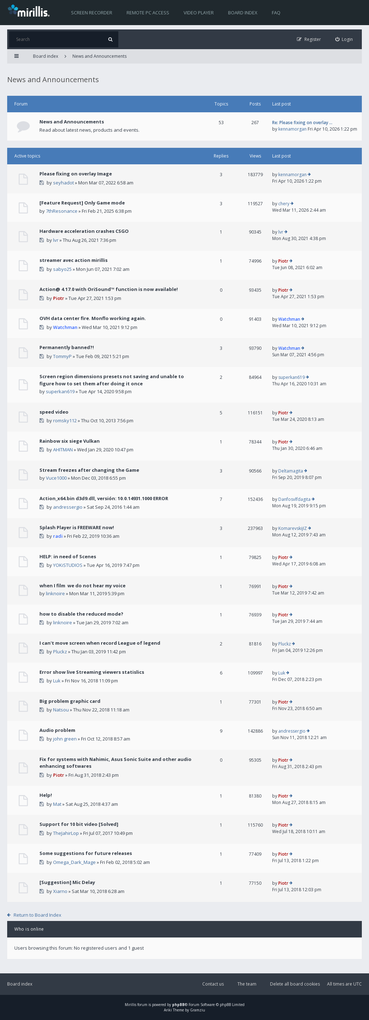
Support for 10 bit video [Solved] (78, 824)
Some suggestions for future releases (85, 853)
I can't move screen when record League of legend (99, 643)
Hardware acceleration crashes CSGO (84, 231)
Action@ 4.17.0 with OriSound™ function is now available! (108, 289)
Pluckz (60, 651)
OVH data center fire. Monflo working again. (92, 318)
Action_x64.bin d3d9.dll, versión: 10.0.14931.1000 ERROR (103, 498)
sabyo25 (62, 269)
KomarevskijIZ (292, 528)
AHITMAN (63, 449)
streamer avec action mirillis (73, 260)
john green (65, 738)
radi (58, 536)
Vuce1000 (56, 478)
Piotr (283, 261)
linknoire (55, 593)
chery (283, 204)
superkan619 (60, 391)
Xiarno (60, 891)
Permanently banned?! (66, 347)
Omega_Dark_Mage (74, 862)
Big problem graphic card (69, 701)
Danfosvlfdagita (294, 499)
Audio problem (57, 730)
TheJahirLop (66, 833)
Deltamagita (290, 471)
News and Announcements (99, 56)
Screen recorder (91, 12)
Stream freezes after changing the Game (89, 470)
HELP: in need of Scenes (67, 556)
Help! (45, 795)
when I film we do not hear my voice (82, 585)
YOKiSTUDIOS (67, 565)
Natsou (61, 709)
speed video (53, 412)
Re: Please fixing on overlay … (302, 122)
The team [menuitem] (246, 984)
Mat (57, 804)
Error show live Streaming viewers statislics (91, 672)
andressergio (67, 507)
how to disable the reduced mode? (81, 614)
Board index (242, 12)
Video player (199, 12)
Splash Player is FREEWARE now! (76, 527)
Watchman (65, 327)
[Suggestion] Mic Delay (67, 882)
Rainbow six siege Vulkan (69, 441)
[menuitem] (344, 39)
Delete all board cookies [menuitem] (295, 984)
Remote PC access (148, 12)
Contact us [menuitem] (213, 984)
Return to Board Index (37, 915)
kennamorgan (292, 129)
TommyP (62, 356)
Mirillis (130, 1004)
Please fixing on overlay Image (75, 173)
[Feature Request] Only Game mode (82, 202)
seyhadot (63, 182)
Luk (57, 680)
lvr (55, 240)
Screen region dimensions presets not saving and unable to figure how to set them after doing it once (111, 380)
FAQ (276, 12)
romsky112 (65, 420)
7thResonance (61, 211)
